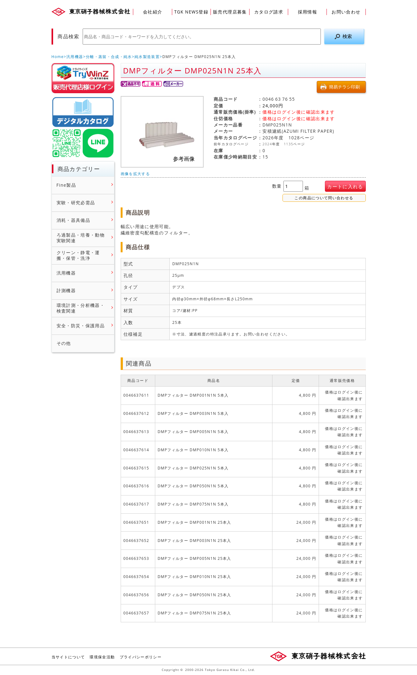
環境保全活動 (102, 657)
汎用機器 (74, 56)
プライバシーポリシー (141, 657)
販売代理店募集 (230, 12)
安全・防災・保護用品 (81, 326)
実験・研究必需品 (76, 203)
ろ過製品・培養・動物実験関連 (81, 238)
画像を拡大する (135, 173)
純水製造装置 (147, 56)
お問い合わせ (346, 12)
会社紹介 (152, 12)
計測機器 (66, 290)
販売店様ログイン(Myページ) (83, 78)
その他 (64, 343)
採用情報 (307, 12)
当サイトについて (68, 657)
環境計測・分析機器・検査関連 (81, 308)
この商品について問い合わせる (323, 198)
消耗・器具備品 (74, 220)
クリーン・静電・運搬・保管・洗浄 (78, 255)
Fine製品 (66, 185)
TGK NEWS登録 (191, 12)
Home (58, 56)
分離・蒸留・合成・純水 (109, 56)
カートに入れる (345, 187)
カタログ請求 (268, 12)
